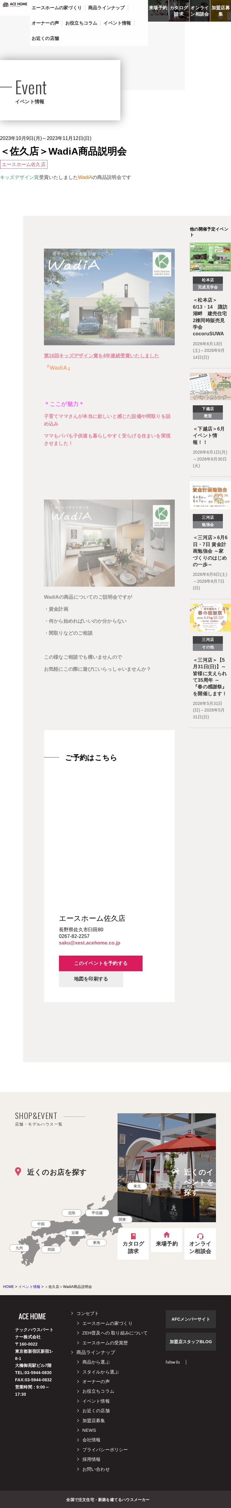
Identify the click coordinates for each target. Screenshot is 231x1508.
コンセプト (87, 1313)
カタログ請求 (179, 11)
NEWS (89, 1430)
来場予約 (158, 7)
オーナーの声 (96, 1381)
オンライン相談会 (199, 11)
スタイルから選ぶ (100, 1371)
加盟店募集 (220, 11)
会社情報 (91, 1439)
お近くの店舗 (96, 1410)
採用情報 (91, 1459)
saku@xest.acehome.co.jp (89, 942)
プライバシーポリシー (105, 1449)
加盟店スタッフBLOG (191, 1341)
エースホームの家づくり (107, 1323)
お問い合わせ (96, 1469)
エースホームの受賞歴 (105, 1342)
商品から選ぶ (96, 1361)
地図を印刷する (91, 978)
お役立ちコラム (98, 1391)
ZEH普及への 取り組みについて (115, 1332)
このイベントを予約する (101, 963)
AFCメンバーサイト (190, 1319)
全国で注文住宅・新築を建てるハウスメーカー (107, 1499)
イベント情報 (96, 1401)
